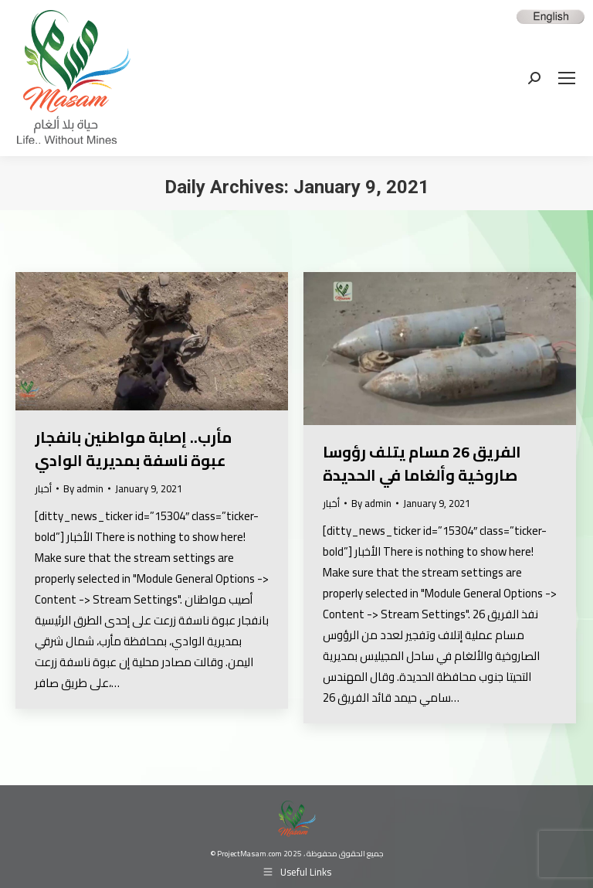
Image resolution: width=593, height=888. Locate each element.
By (83, 489)
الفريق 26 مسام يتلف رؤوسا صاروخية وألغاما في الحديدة (422, 463)
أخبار (43, 488)
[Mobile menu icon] (567, 78)
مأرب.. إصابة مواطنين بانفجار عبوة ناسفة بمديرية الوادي (133, 449)
